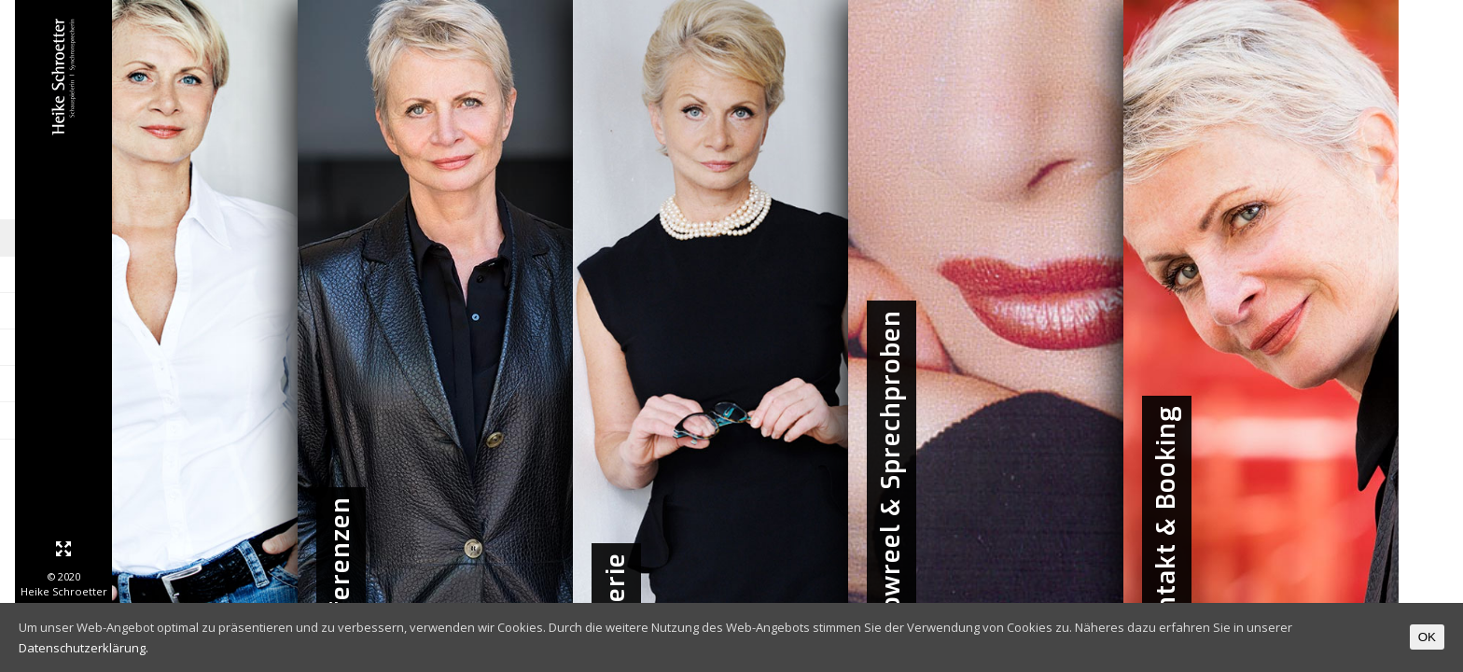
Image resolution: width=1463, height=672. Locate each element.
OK (1427, 637)
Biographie (152, 275)
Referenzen (149, 311)
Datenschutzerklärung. (83, 647)
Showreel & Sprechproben (112, 384)
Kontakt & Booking (126, 420)
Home (168, 238)
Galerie (164, 348)
